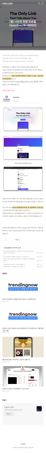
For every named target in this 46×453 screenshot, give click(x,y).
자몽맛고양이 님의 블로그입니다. (13, 410)
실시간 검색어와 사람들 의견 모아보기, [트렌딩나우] (15, 257)
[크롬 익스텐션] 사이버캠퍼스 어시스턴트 (13, 266)
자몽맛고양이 (7, 3)
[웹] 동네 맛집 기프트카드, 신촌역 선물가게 (13, 264)
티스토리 (23, 444)
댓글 (4, 400)
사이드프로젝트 (7, 248)
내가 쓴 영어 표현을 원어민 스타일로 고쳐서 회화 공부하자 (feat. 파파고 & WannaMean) (18, 252)
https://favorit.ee (8, 90)
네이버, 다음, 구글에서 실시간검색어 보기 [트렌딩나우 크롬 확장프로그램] (19, 259)
